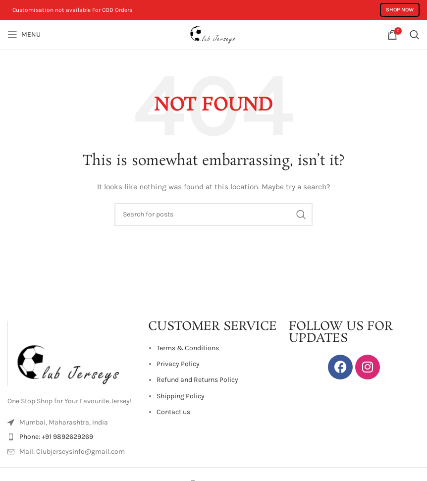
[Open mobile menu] (24, 35)
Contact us (173, 412)
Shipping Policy (181, 396)
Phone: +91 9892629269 (56, 436)
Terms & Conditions (188, 348)
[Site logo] (213, 34)
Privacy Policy (178, 364)
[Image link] (72, 353)
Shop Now (400, 9)
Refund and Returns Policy (197, 379)
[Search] (415, 35)
